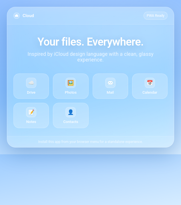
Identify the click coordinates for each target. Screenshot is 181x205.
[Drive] (31, 86)
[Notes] (31, 115)
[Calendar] (150, 86)
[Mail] (110, 86)
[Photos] (70, 86)
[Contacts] (70, 115)
